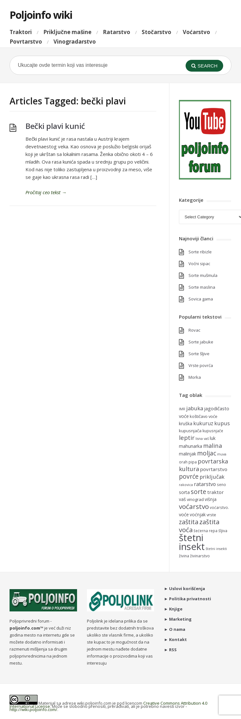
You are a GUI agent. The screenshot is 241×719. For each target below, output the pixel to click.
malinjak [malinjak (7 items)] (187, 454)
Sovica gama (200, 299)
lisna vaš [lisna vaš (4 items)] (202, 438)
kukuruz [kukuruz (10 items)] (203, 423)
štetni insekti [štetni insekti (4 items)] (216, 548)
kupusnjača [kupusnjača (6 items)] (190, 431)
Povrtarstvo (26, 41)
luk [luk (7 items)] (213, 438)
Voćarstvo (196, 32)
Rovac (194, 330)
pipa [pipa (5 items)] (192, 461)
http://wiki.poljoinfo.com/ (33, 709)
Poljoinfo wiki (41, 15)
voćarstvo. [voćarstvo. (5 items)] (219, 507)
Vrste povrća (200, 365)
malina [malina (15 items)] (212, 445)
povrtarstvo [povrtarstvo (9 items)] (213, 469)
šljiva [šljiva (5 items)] (222, 530)
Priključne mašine (67, 32)
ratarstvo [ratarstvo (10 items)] (205, 484)
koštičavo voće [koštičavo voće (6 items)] (203, 416)
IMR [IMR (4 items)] (182, 409)
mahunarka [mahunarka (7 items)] (190, 446)
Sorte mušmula (202, 275)
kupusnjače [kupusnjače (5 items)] (212, 430)
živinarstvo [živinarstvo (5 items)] (200, 555)
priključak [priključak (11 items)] (212, 476)
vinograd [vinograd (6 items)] (195, 499)
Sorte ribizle (200, 252)
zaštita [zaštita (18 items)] (188, 522)
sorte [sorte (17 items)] (198, 491)
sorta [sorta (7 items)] (184, 492)
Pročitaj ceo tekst (46, 192)
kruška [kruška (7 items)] (185, 423)
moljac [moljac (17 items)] (206, 453)
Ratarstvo (116, 32)
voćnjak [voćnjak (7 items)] (198, 514)
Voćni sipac (199, 263)
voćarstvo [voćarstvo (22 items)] (194, 506)
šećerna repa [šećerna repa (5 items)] (205, 530)
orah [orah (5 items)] (183, 461)
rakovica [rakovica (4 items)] (186, 485)
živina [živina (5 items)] (184, 555)
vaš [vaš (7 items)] (182, 499)
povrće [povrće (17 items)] (189, 476)
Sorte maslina (201, 287)
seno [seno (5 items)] (221, 484)
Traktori (21, 32)
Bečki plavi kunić (55, 126)
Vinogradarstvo (74, 41)
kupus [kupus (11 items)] (222, 423)
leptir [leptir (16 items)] (187, 438)
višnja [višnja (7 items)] (210, 499)
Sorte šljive (198, 353)
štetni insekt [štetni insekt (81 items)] (192, 542)
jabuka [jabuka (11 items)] (194, 408)
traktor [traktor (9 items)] (215, 492)
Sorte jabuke (200, 342)
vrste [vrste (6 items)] (211, 515)
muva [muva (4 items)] (221, 454)
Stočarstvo (156, 32)
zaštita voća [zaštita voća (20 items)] (199, 525)
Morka (194, 377)
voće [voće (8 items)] (184, 514)
